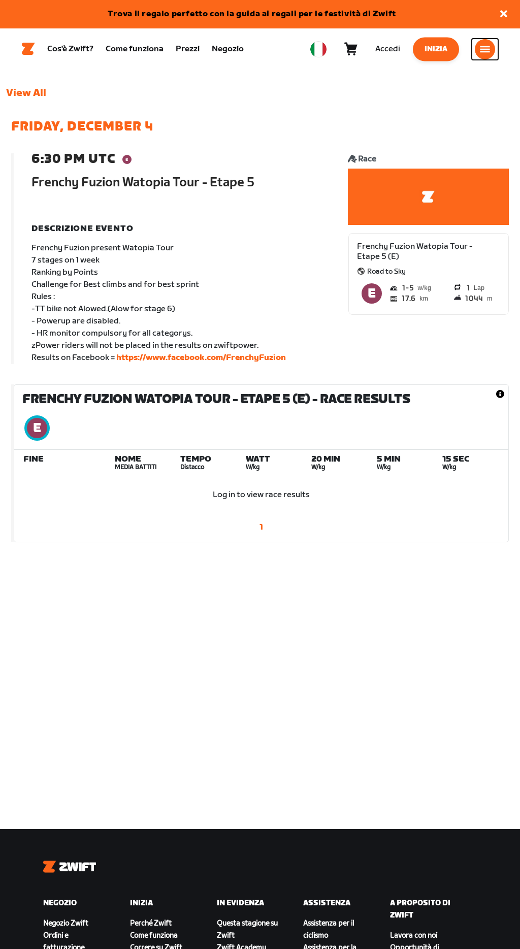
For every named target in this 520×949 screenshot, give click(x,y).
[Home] (28, 51)
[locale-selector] (318, 51)
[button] (504, 14)
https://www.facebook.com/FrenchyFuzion (201, 362)
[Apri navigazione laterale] (485, 51)
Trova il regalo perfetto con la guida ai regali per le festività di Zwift (252, 14)
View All (26, 97)
